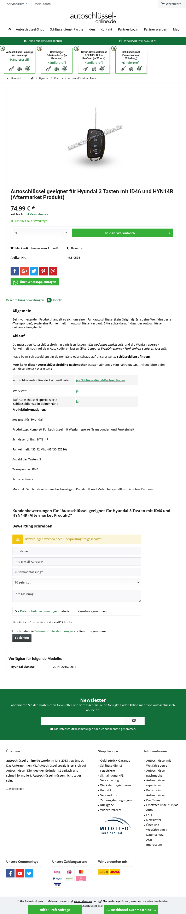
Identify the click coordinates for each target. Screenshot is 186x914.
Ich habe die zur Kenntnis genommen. (63, 631)
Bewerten (75, 248)
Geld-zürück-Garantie (115, 760)
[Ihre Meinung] (76, 596)
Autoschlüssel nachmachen (155, 772)
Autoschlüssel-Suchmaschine (131, 910)
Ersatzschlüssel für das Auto (162, 807)
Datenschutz (155, 835)
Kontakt (105, 790)
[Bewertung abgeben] (76, 582)
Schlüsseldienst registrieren (111, 768)
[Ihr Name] (76, 551)
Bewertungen (38, 300)
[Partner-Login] (128, 29)
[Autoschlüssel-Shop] (30, 29)
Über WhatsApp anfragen (34, 282)
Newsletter (153, 820)
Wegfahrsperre (156, 830)
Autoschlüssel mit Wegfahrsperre (158, 763)
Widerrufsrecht (110, 810)
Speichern (22, 638)
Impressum (154, 845)
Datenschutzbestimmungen (39, 611)
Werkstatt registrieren (115, 785)
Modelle (56, 300)
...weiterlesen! (15, 788)
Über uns (152, 825)
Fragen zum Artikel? (42, 248)
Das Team (153, 800)
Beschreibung (15, 300)
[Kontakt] (106, 29)
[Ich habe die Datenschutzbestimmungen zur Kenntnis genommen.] (13, 631)
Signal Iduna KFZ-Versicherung (112, 777)
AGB (149, 840)
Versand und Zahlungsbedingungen (116, 797)
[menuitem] (61, 17)
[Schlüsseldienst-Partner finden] (72, 29)
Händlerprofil (19, 59)
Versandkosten (83, 901)
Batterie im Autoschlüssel (155, 792)
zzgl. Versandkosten (36, 214)
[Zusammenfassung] (76, 572)
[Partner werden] (155, 29)
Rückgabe (107, 805)
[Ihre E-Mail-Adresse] (76, 561)
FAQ (149, 815)
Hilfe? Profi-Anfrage (55, 910)
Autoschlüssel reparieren (155, 782)
